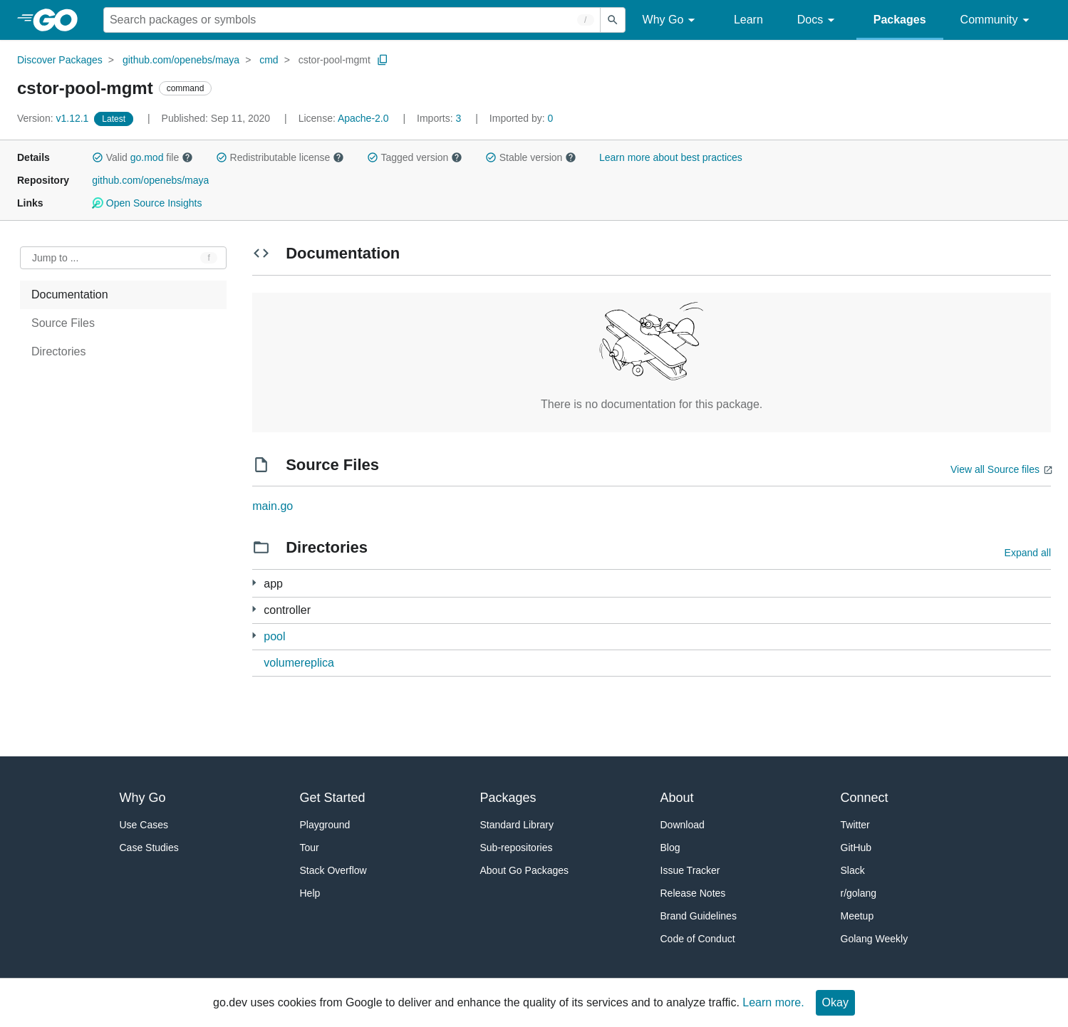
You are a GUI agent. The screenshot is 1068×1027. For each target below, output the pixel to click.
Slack (853, 870)
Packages (899, 20)
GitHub (856, 847)
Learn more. (773, 1002)
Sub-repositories (516, 847)
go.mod (147, 157)
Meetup (857, 916)
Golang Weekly (874, 938)
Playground (325, 824)
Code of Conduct (697, 938)
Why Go (671, 20)
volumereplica (299, 663)
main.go (272, 506)
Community (997, 20)
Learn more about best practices (670, 157)
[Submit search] (613, 20)
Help (310, 893)
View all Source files (995, 469)
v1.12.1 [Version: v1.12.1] (54, 118)
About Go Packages (524, 870)
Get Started (332, 798)
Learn (748, 20)
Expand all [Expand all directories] (1028, 552)
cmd (268, 60)
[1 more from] (254, 583)
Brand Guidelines (698, 916)
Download (682, 824)
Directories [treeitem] (58, 351)
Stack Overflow (333, 870)
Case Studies (149, 847)
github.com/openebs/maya (181, 60)
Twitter (855, 824)
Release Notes (693, 893)
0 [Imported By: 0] (521, 118)
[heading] (60, 20)
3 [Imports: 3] (440, 118)
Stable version (530, 157)
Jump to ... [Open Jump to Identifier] (55, 258)
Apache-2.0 (363, 118)
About (677, 798)
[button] (97, 157)
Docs (818, 20)
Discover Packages (60, 60)
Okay (835, 1002)
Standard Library (517, 824)
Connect (864, 798)
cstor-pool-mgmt (334, 60)
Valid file (142, 157)
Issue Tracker (690, 870)
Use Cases (144, 824)
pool (274, 636)
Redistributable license (280, 157)
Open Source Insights (147, 203)
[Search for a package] (352, 20)
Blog (670, 847)
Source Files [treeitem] (63, 323)
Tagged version (414, 157)
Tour (309, 847)
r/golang (859, 893)
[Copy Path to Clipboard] (382, 59)
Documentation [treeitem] (69, 294)
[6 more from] (254, 609)
